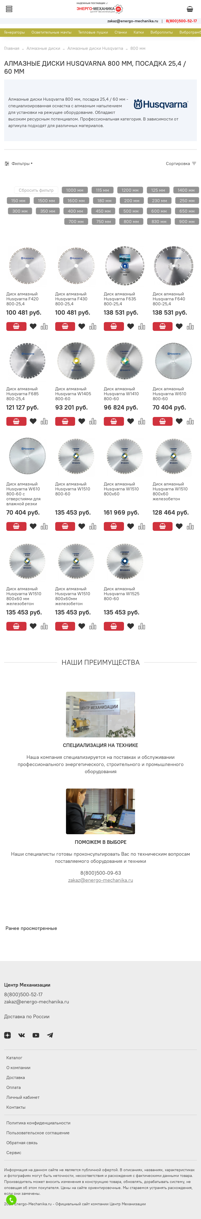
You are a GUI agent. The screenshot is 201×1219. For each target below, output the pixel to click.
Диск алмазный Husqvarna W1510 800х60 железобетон (170, 491)
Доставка (15, 1077)
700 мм (76, 221)
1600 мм (76, 200)
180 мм (104, 200)
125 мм (158, 190)
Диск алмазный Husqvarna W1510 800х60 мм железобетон (23, 596)
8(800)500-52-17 (23, 995)
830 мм (159, 221)
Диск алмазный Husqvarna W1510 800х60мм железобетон (72, 596)
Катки (139, 32)
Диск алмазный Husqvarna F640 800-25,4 (169, 298)
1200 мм (130, 190)
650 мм (187, 211)
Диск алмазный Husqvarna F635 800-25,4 (120, 298)
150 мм (18, 200)
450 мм (103, 211)
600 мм (159, 211)
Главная (11, 48)
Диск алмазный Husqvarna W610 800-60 (169, 393)
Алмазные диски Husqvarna (95, 48)
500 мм (131, 211)
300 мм (20, 211)
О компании (18, 1067)
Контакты (15, 1107)
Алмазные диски (43, 48)
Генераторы (14, 32)
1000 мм (74, 190)
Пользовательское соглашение (38, 1132)
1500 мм (46, 200)
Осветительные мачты (51, 32)
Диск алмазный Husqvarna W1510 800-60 (72, 488)
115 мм (102, 190)
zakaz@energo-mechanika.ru (100, 880)
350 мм (47, 211)
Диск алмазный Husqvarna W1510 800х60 (121, 488)
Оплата (13, 1087)
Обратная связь (22, 1142)
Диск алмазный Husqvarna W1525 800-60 (121, 593)
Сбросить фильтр (36, 190)
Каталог (14, 1057)
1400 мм (186, 190)
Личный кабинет (22, 1097)
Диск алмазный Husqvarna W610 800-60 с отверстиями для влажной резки (23, 493)
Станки (121, 32)
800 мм (131, 221)
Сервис (13, 1152)
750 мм (103, 221)
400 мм (75, 211)
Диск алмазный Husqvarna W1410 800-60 (121, 393)
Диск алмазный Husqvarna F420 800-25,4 (22, 298)
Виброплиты (161, 32)
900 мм (187, 221)
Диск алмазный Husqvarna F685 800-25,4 (22, 393)
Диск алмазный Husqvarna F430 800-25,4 (71, 298)
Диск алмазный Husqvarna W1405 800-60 (73, 393)
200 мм (131, 200)
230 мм (159, 200)
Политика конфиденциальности (38, 1122)
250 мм (187, 200)
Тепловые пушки (93, 32)
